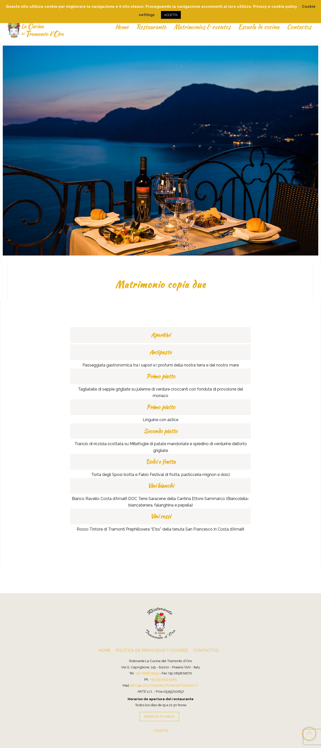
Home (121, 27)
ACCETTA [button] (171, 15)
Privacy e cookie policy (275, 6)
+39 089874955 (147, 673)
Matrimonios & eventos (202, 27)
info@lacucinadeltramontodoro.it (164, 685)
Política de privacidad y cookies (152, 650)
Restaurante (151, 27)
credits (160, 730)
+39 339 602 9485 (163, 679)
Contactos (299, 27)
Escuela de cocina (258, 27)
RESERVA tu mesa (159, 716)
